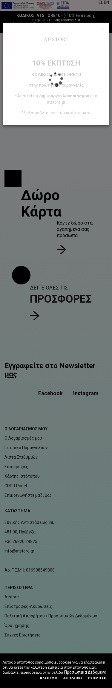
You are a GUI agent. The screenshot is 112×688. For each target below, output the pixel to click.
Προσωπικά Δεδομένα (85, 672)
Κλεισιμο (48, 678)
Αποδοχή (72, 678)
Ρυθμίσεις (97, 678)
